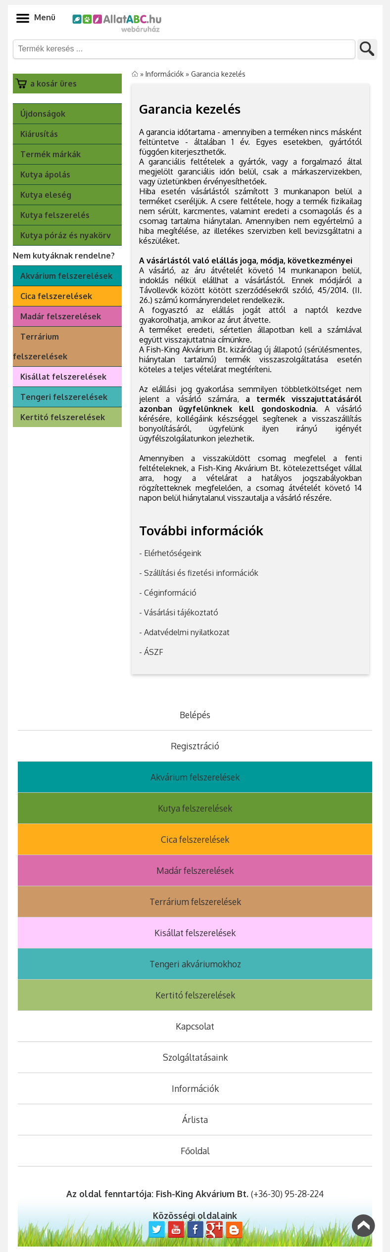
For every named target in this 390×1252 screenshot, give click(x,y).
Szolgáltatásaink (195, 1057)
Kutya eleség (45, 195)
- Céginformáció (167, 593)
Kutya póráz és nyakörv (65, 235)
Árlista (195, 1119)
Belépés (195, 714)
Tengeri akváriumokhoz (195, 963)
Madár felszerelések (60, 316)
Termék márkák (50, 154)
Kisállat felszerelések (63, 377)
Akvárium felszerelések (66, 276)
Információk (165, 73)
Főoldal (195, 1150)
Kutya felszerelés (55, 215)
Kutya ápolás (45, 174)
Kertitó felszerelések (62, 417)
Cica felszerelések (56, 296)
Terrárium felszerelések (40, 346)
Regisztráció (195, 745)
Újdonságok (42, 114)
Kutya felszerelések (195, 808)
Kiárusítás (39, 134)
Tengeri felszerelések (63, 397)
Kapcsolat (195, 1026)
